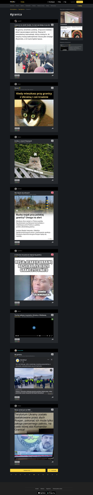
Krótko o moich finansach (23, 141)
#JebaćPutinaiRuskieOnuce (30, 356)
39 (47, 474)
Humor (17, 5)
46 (15, 474)
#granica (23, 26)
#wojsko (23, 194)
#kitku (29, 89)
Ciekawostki (28, 5)
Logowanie (73, 1)
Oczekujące (52, 2)
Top (65, 2)
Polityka (34, 5)
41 (38, 474)
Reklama (42, 488)
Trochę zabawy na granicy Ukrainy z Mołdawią (30, 315)
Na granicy (18, 354)
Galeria (22, 5)
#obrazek (20, 26)
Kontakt (37, 488)
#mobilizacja (27, 194)
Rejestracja (79, 1)
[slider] (27, 335)
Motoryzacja (53, 5)
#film (23, 316)
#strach (26, 89)
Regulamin (48, 488)
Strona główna (13, 9)
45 (20, 474)
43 (29, 474)
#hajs (20, 142)
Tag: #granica (21, 9)
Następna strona (28, 470)
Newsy (47, 5)
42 (34, 474)
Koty (15, 89)
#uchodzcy (35, 26)
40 (43, 474)
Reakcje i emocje (40, 5)
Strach (17, 88)
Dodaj (22, 2)
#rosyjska (34, 194)
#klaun (33, 316)
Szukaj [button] (80, 5)
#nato (32, 256)
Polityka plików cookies (57, 488)
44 (25, 474)
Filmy (59, 2)
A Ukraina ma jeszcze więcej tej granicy (28, 255)
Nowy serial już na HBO (23, 410)
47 (11, 474)
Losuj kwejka (52, 470)
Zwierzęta (12, 5)
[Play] (16, 336)
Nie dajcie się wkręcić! (22, 193)
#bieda (22, 142)
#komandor (30, 411)
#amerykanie (31, 26)
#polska (20, 194)
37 (56, 474)
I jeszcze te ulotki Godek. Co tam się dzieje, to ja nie (32, 25)
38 (52, 474)
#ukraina (27, 26)
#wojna (26, 256)
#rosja (24, 256)
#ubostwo (28, 142)
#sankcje (23, 356)
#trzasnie (31, 89)
